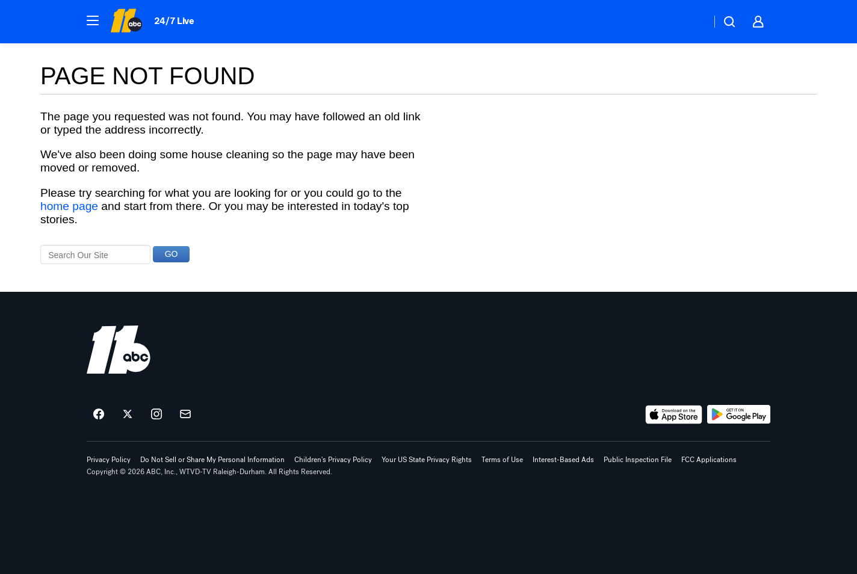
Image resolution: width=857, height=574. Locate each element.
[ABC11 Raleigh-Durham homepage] (126, 21)
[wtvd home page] (118, 350)
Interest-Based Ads (563, 459)
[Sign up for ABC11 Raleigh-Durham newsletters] (185, 415)
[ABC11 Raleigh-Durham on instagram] (156, 415)
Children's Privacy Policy (333, 459)
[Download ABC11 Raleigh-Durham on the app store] (674, 414)
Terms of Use (502, 459)
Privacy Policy (109, 459)
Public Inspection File (638, 459)
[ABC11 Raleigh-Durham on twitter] (128, 415)
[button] (92, 20)
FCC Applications (709, 459)
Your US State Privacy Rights (427, 459)
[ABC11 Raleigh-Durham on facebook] (99, 415)
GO (171, 254)
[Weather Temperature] (692, 22)
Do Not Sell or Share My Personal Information (212, 459)
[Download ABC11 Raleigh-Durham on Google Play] (738, 414)
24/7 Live (174, 20)
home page (69, 206)
